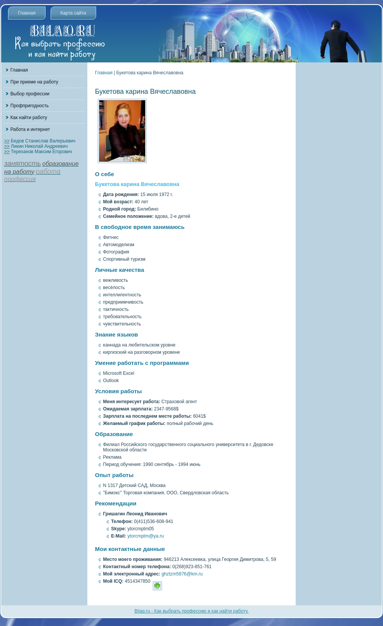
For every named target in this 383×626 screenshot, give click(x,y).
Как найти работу (28, 117)
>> (7, 141)
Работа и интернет (30, 129)
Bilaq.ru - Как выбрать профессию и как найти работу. (191, 611)
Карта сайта (73, 13)
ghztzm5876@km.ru (182, 574)
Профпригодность (29, 105)
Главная (27, 13)
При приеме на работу (34, 82)
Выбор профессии (29, 93)
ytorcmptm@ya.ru (146, 536)
